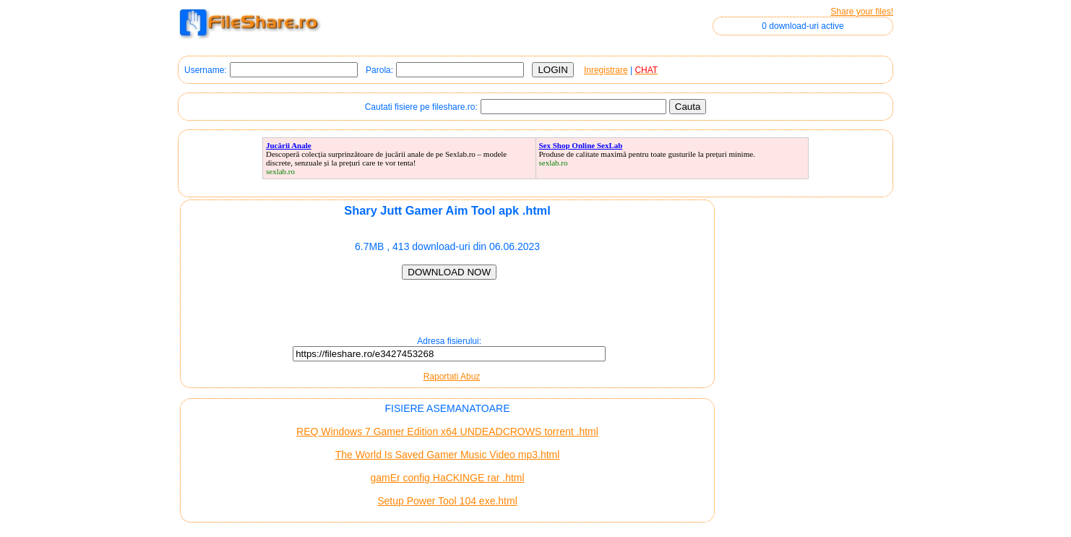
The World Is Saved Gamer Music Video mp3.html (447, 454)
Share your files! (861, 12)
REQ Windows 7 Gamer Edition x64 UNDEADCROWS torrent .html (447, 431)
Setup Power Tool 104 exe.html (447, 501)
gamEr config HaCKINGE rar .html (447, 478)
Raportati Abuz (452, 376)
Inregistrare (606, 70)
